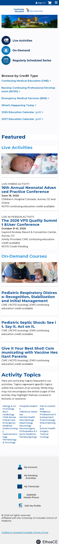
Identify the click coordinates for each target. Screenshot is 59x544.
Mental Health (27, 417)
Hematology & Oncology (10, 441)
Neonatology (26, 420)
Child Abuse (9, 417)
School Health (47, 428)
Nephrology (26, 423)
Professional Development (48, 416)
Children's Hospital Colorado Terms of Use (25, 532)
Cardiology (8, 414)
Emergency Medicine (9, 424)
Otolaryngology (28, 437)
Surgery (44, 431)
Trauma (44, 434)
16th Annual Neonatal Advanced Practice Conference (29, 189)
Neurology (25, 425)
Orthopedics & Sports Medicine (28, 432)
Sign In (41, 3)
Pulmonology (47, 420)
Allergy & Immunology (9, 407)
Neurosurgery (27, 428)
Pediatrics (45, 411)
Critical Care (9, 420)
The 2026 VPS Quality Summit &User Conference (29, 222)
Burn (5, 411)
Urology (44, 437)
